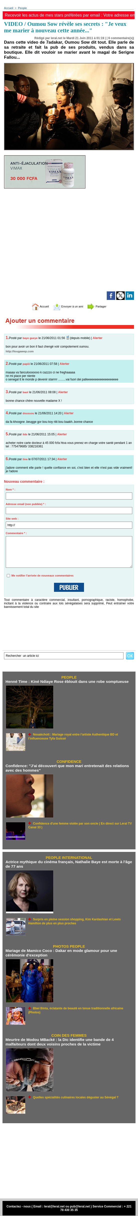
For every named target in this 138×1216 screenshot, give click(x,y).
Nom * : (11, 489)
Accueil (8, 8)
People (22, 8)
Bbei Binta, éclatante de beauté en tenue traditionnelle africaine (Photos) (80, 1006)
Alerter (97, 338)
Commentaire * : (16, 533)
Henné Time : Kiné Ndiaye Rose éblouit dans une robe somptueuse (65, 682)
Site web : (12, 518)
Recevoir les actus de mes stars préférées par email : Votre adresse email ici (70, 15)
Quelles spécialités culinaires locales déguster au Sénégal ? (72, 1095)
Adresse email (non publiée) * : (26, 504)
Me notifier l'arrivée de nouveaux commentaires (43, 575)
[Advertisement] (69, 1159)
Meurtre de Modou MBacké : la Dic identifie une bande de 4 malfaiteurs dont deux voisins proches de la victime (68, 1040)
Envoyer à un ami (68, 306)
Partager (102, 306)
